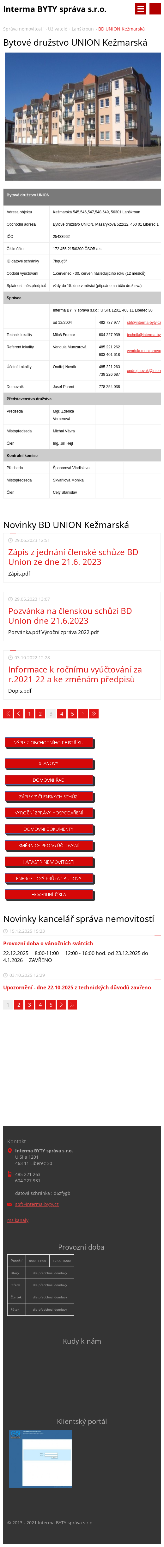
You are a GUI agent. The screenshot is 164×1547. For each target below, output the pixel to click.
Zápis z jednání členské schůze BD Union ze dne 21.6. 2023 (73, 556)
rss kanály (17, 1220)
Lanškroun (83, 29)
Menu (140, 8)
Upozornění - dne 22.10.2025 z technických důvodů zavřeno (77, 987)
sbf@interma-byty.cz (144, 322)
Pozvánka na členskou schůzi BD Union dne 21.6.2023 (70, 615)
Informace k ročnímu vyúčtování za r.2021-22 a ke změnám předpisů (75, 674)
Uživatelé (57, 29)
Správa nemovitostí (23, 29)
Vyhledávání (155, 8)
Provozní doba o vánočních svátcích (48, 943)
